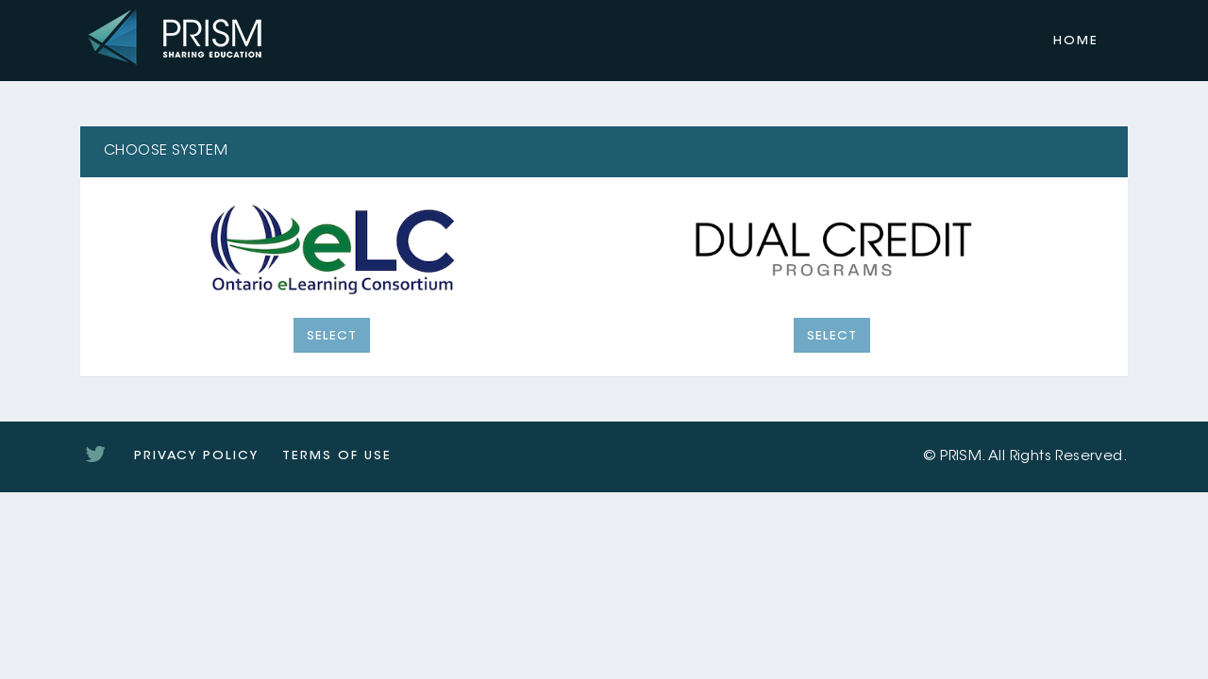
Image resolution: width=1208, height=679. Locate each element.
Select (332, 336)
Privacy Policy (196, 456)
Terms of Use (337, 456)
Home (1076, 41)
